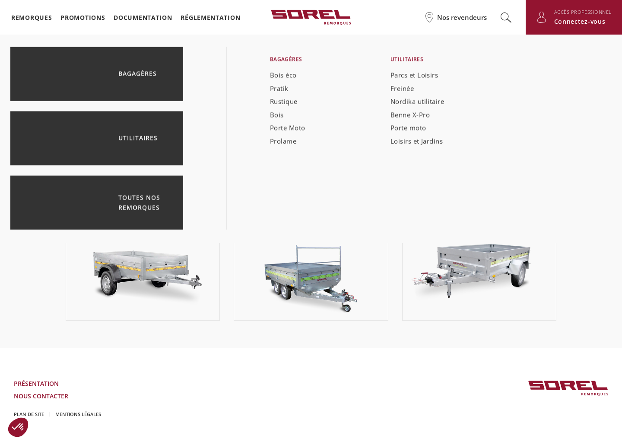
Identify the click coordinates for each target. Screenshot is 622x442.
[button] (18, 427)
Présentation (36, 383)
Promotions (82, 17)
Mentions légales (78, 414)
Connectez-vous (580, 21)
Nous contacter (41, 396)
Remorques (31, 17)
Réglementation (210, 17)
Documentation (143, 17)
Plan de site (29, 414)
